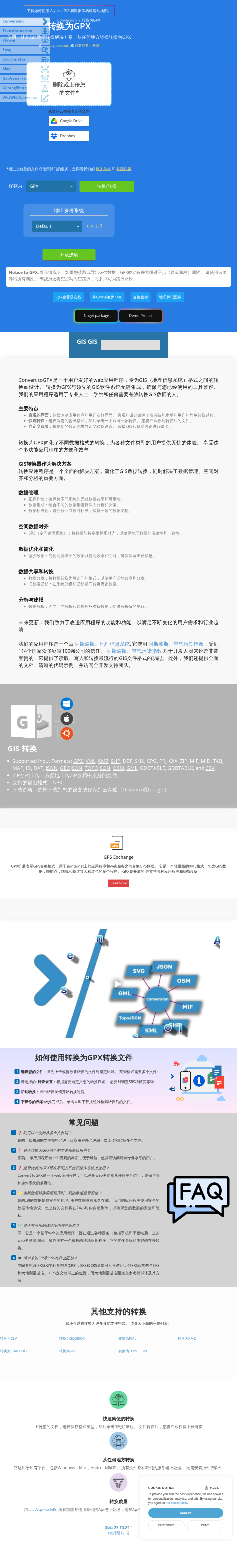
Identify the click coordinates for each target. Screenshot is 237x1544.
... (130, 344)
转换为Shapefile (14, 1350)
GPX (34, 186)
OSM (118, 768)
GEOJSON (71, 768)
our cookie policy (177, 1503)
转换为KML (127, 1338)
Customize (166, 1525)
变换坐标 (140, 296)
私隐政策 (124, 168)
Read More (118, 883)
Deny (205, 1525)
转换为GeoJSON (72, 1338)
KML (91, 761)
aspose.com (59, 45)
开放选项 (69, 255)
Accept (186, 1512)
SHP (115, 761)
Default (43, 226)
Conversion (67, 20)
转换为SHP (67, 1350)
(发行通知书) (118, 1532)
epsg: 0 (94, 226)
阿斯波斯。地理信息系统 (102, 643)
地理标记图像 (170, 296)
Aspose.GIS (45, 1509)
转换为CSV (8, 1338)
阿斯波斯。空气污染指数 (176, 643)
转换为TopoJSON (132, 1350)
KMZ (103, 761)
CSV (210, 768)
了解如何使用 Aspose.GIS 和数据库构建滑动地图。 (69, 10)
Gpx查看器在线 (68, 296)
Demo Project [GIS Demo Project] (140, 315)
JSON (52, 768)
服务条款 (103, 168)
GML (131, 768)
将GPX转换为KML (107, 296)
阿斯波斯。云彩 (87, 45)
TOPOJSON (97, 768)
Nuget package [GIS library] (96, 315)
